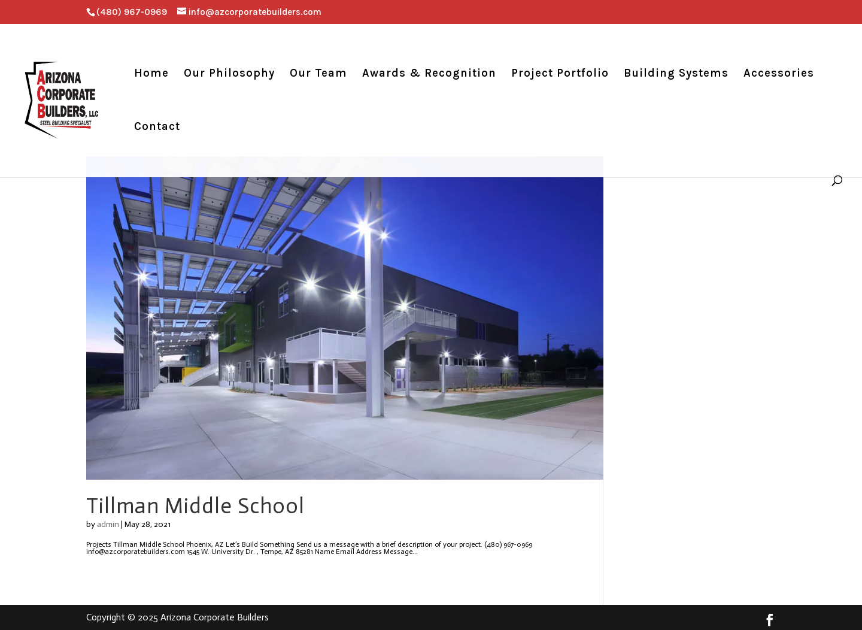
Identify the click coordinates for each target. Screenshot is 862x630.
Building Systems (676, 74)
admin (108, 524)
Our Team (318, 74)
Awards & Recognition (429, 74)
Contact (157, 127)
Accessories (778, 74)
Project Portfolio (560, 74)
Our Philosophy (229, 74)
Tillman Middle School (195, 506)
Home (151, 74)
